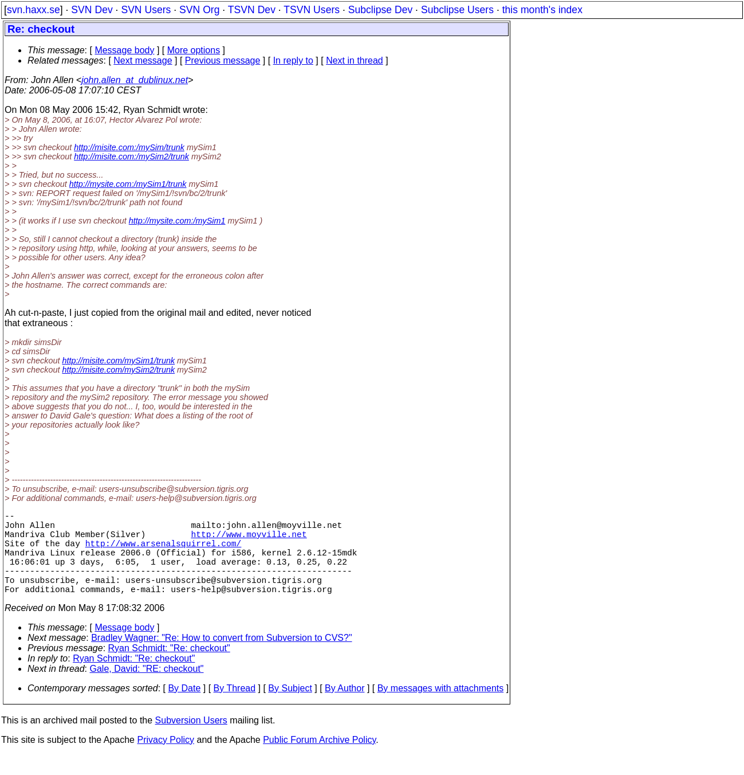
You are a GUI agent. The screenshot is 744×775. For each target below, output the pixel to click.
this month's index (542, 9)
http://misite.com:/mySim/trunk (129, 147)
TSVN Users (312, 9)
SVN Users (146, 9)
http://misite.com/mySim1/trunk (118, 360)
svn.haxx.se (33, 9)
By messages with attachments (440, 709)
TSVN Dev (251, 9)
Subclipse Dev (380, 9)
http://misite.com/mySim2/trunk (118, 369)
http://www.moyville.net (248, 540)
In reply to (293, 60)
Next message (142, 60)
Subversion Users (191, 741)
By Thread (235, 709)
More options (194, 50)
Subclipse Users (457, 9)
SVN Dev (91, 9)
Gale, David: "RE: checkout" (147, 689)
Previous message (223, 60)
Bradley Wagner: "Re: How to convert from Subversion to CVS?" (221, 658)
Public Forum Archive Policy (319, 760)
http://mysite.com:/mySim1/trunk (128, 184)
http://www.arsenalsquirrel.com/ (163, 552)
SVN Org (199, 9)
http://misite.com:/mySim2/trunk (131, 156)
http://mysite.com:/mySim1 (177, 220)
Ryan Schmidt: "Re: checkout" (169, 669)
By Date (184, 709)
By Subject (290, 709)
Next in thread (354, 60)
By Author (344, 709)
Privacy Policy (165, 760)
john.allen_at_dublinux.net (134, 80)
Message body (124, 50)
